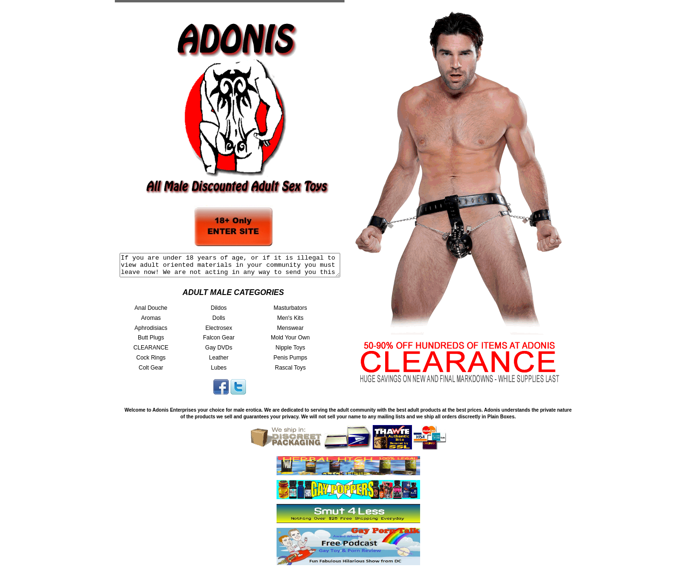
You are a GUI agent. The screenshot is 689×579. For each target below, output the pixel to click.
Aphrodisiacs (150, 332)
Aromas (151, 322)
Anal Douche (150, 312)
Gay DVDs (219, 352)
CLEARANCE (150, 352)
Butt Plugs (151, 342)
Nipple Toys (290, 352)
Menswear (290, 332)
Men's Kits (290, 322)
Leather (219, 362)
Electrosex (218, 332)
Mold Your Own (290, 342)
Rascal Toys (290, 372)
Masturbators (290, 312)
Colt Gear (151, 372)
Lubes (219, 372)
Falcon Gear (218, 342)
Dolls (218, 322)
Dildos (218, 312)
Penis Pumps (290, 362)
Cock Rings (151, 362)
